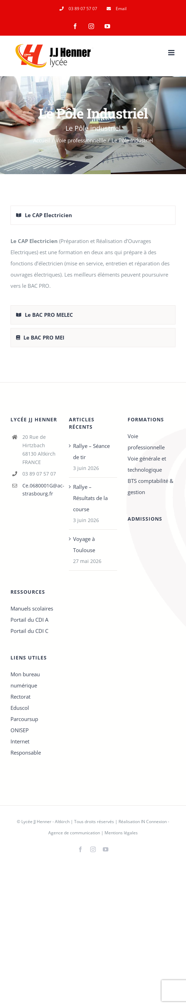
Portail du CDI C (29, 630)
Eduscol (19, 707)
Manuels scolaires (31, 608)
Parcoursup (24, 718)
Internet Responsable (25, 747)
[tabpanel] (93, 266)
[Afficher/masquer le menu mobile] (172, 52)
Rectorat (20, 696)
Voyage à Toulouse (84, 544)
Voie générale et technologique (147, 464)
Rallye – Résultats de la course (90, 498)
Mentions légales (121, 833)
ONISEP (19, 730)
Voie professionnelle (146, 442)
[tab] (93, 215)
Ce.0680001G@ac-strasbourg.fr (40, 489)
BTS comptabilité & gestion (150, 486)
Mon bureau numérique (25, 680)
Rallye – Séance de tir (91, 451)
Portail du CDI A (29, 619)
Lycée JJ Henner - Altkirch (45, 822)
